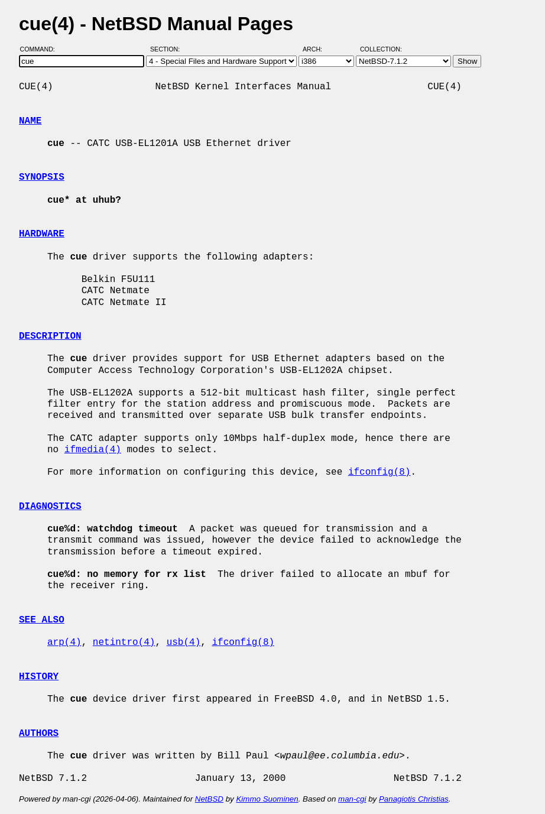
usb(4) (184, 642)
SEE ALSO (41, 620)
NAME (30, 121)
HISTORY (39, 676)
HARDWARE (41, 234)
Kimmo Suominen (267, 798)
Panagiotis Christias (414, 798)
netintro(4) (124, 642)
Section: (167, 49)
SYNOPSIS (41, 177)
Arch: (318, 49)
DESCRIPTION (50, 336)
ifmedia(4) (92, 449)
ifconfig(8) (379, 472)
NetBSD (209, 798)
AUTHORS (39, 733)
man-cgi (352, 798)
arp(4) (64, 642)
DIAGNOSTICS (50, 506)
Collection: (381, 49)
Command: (41, 49)
